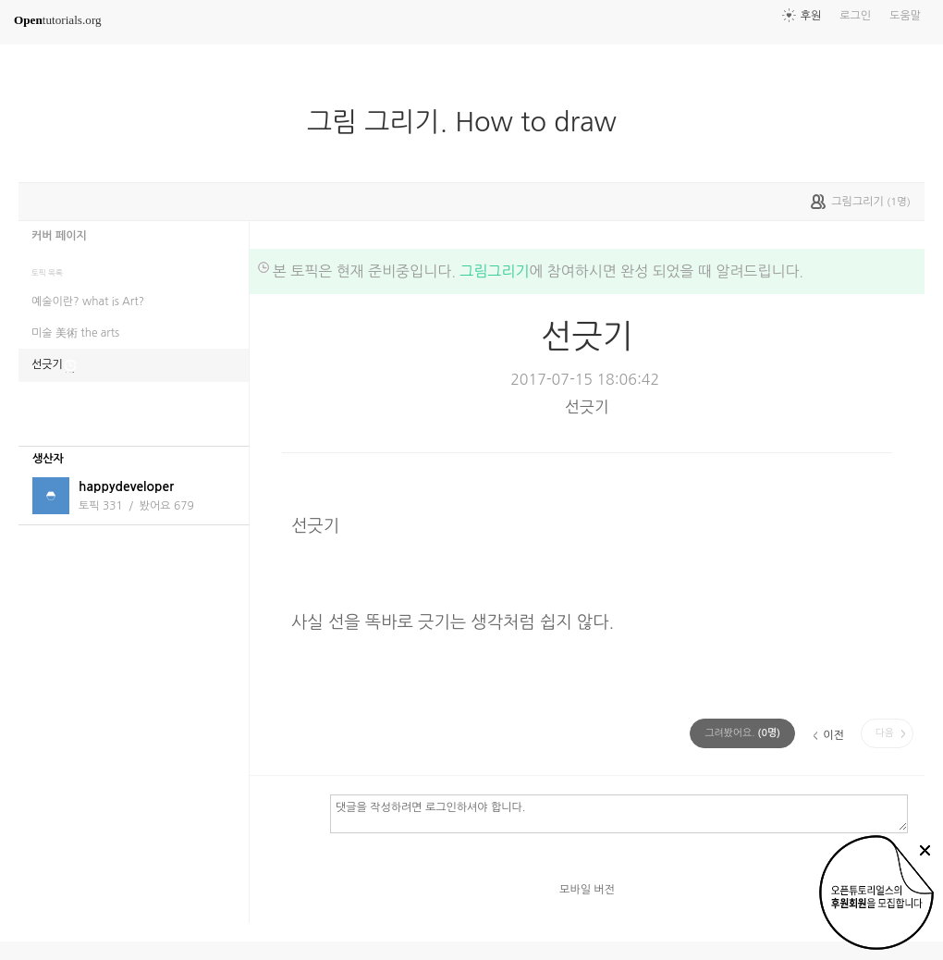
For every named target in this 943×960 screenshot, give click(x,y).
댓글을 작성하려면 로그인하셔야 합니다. (619, 813)
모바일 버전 (587, 889)
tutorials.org (58, 20)
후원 (811, 15)
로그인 (855, 15)
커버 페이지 (59, 235)
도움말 (905, 15)
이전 (833, 735)
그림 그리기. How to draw (469, 122)
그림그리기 (494, 271)
